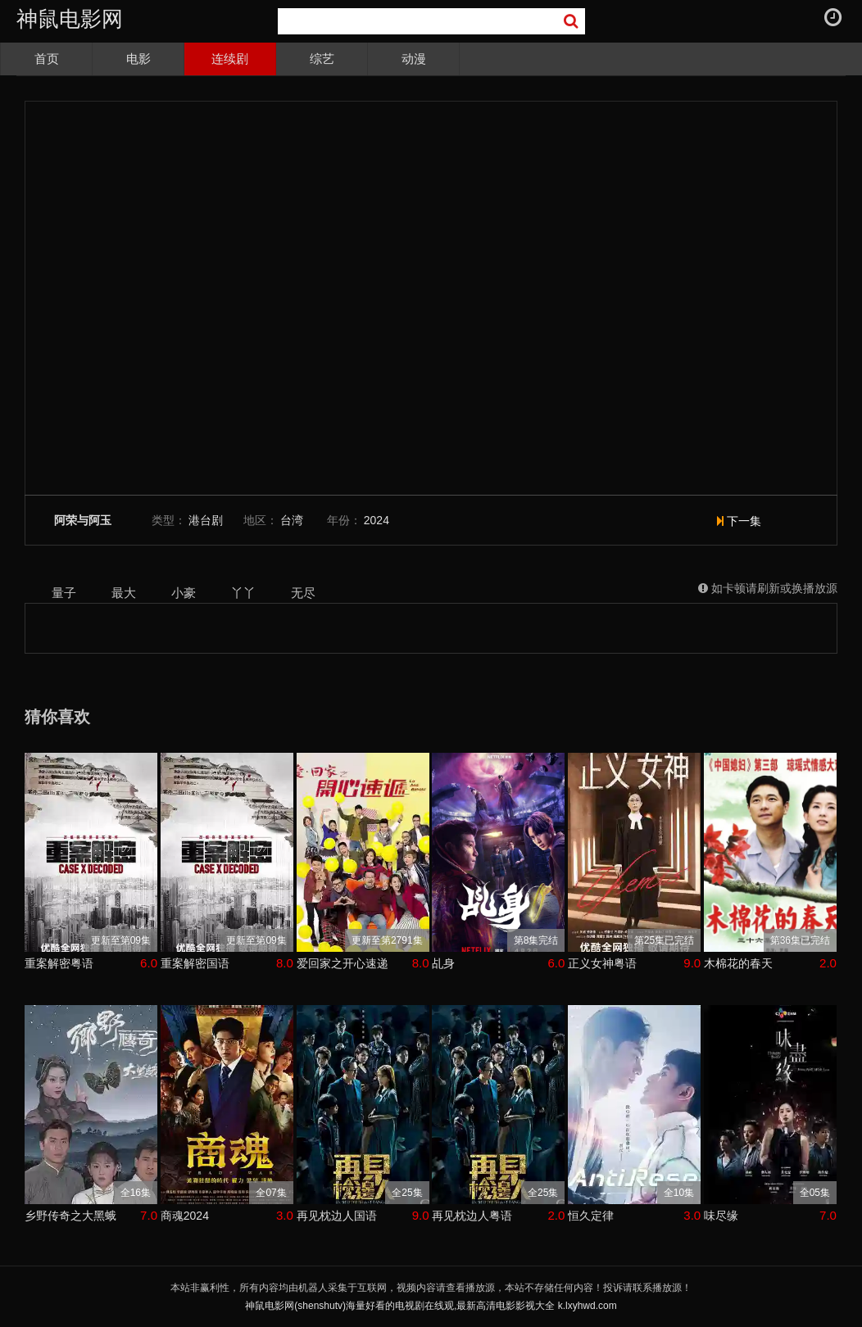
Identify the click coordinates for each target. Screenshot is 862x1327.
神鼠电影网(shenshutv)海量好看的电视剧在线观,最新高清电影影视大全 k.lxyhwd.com (430, 1305)
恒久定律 (591, 1215)
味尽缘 (721, 1215)
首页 (46, 59)
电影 (138, 59)
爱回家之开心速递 (342, 963)
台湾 (291, 520)
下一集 (739, 521)
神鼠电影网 (69, 19)
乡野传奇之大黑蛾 (70, 1215)
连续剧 (229, 59)
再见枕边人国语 (337, 1215)
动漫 (414, 59)
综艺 (322, 59)
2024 (376, 520)
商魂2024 (185, 1215)
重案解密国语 (195, 963)
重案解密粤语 (59, 963)
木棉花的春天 (738, 963)
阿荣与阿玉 (82, 520)
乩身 (443, 963)
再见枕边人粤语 (472, 1215)
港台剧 (205, 520)
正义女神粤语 (602, 963)
